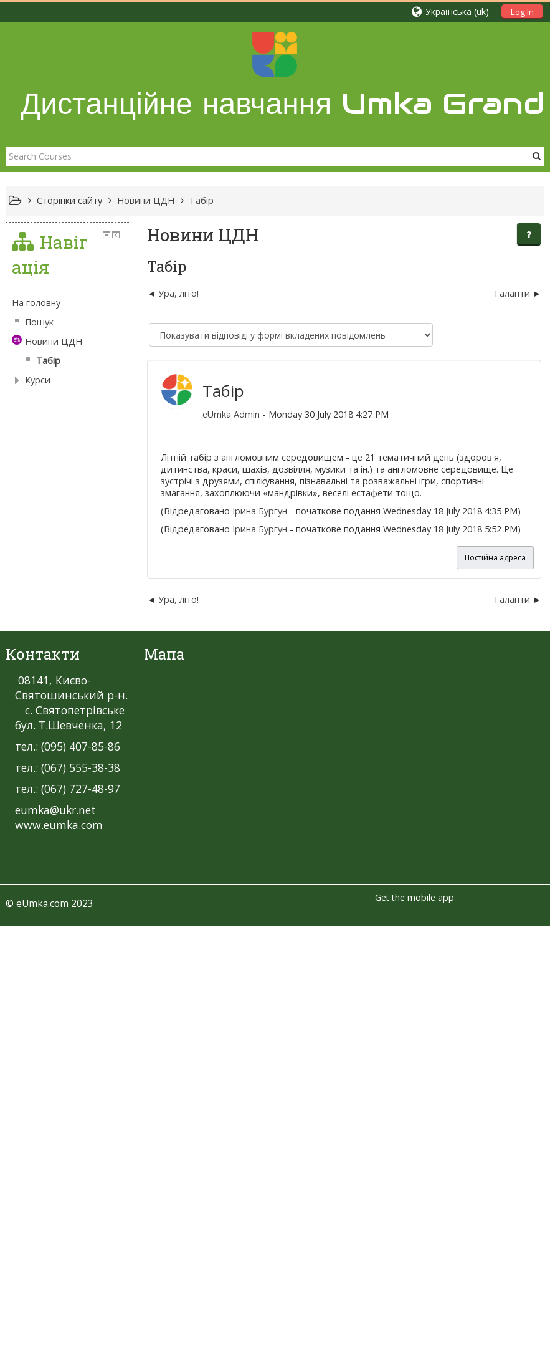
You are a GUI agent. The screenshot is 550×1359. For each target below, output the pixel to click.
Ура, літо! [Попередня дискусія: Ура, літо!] (163, 293)
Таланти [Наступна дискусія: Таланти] (511, 293)
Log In (522, 11)
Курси (37, 746)
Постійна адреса (495, 557)
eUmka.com (42, 1066)
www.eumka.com (59, 988)
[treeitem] (90, 669)
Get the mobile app (414, 1061)
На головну (36, 669)
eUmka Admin (215, 414)
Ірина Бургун (244, 511)
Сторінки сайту (69, 200)
